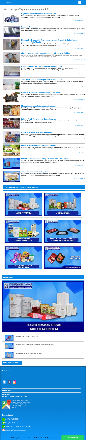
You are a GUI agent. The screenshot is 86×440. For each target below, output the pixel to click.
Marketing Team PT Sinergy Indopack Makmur (61, 438)
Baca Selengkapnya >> (79, 20)
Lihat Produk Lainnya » (12, 363)
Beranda (8, 2)
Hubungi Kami (73, 437)
